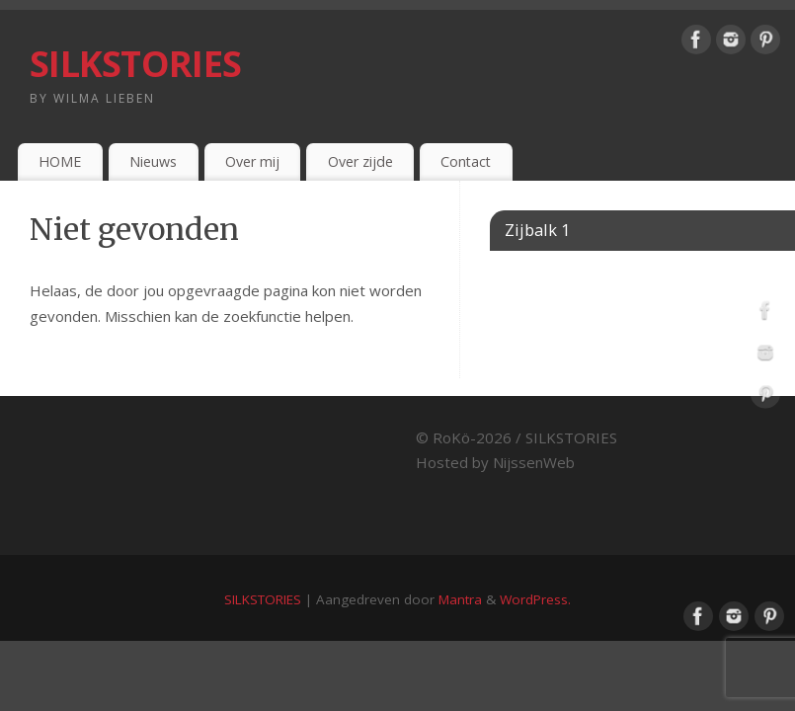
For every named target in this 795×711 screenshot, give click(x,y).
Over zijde (360, 161)
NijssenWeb (534, 462)
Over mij (252, 161)
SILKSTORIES (135, 64)
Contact (465, 161)
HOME (60, 161)
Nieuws (153, 161)
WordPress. (535, 599)
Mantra (460, 599)
